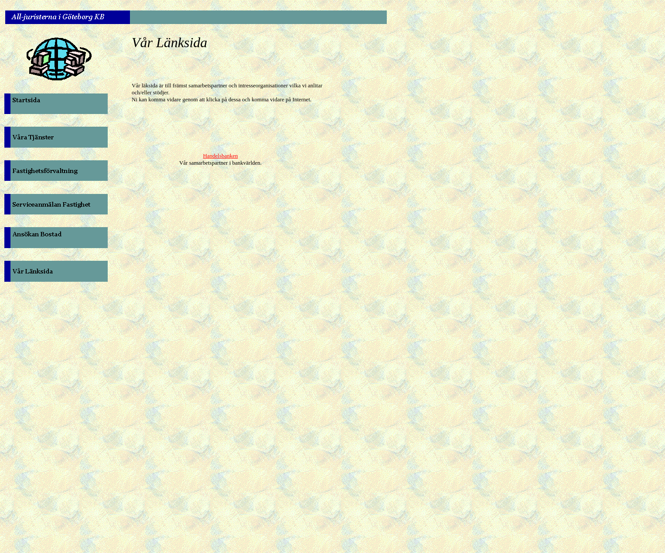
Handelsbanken (220, 155)
